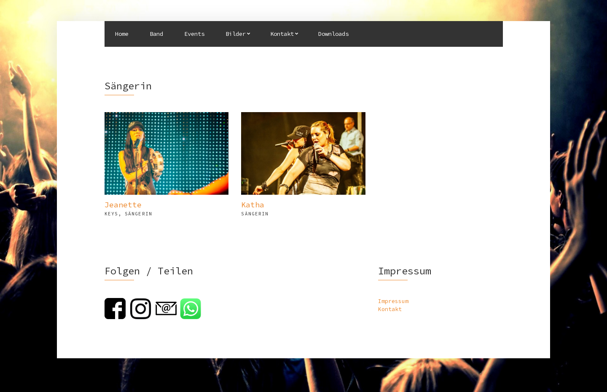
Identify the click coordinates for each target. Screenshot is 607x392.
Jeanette (123, 204)
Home (122, 34)
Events (194, 34)
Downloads (333, 34)
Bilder (236, 34)
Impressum (393, 301)
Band (156, 34)
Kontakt (282, 34)
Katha (252, 204)
